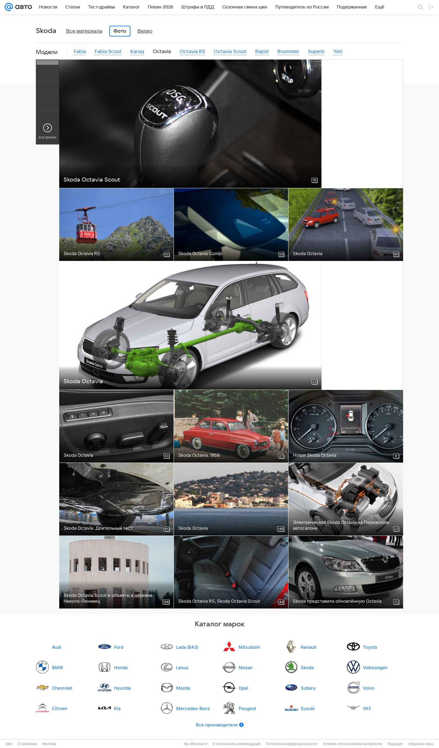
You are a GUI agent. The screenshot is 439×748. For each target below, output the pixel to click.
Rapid (262, 51)
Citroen (59, 708)
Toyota (370, 647)
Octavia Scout (230, 51)
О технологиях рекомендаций (236, 744)
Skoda (307, 667)
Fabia (80, 51)
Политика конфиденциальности (291, 744)
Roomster (288, 51)
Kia (117, 708)
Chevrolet (62, 688)
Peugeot (247, 708)
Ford (118, 647)
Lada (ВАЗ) (187, 647)
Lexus (182, 667)
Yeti (337, 51)
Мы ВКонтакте (195, 744)
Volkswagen (375, 667)
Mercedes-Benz (193, 708)
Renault (308, 647)
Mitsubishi (249, 647)
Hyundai (122, 688)
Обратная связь (421, 744)
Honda (120, 667)
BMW (57, 667)
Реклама (49, 744)
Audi (56, 647)
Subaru (308, 688)
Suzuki (308, 708)
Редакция (395, 744)
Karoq (137, 51)
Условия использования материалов (352, 744)
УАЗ (367, 708)
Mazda (183, 688)
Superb (316, 51)
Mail (9, 744)
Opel (243, 688)
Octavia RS (192, 51)
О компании (27, 744)
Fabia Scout (108, 51)
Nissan (246, 667)
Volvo (368, 688)
